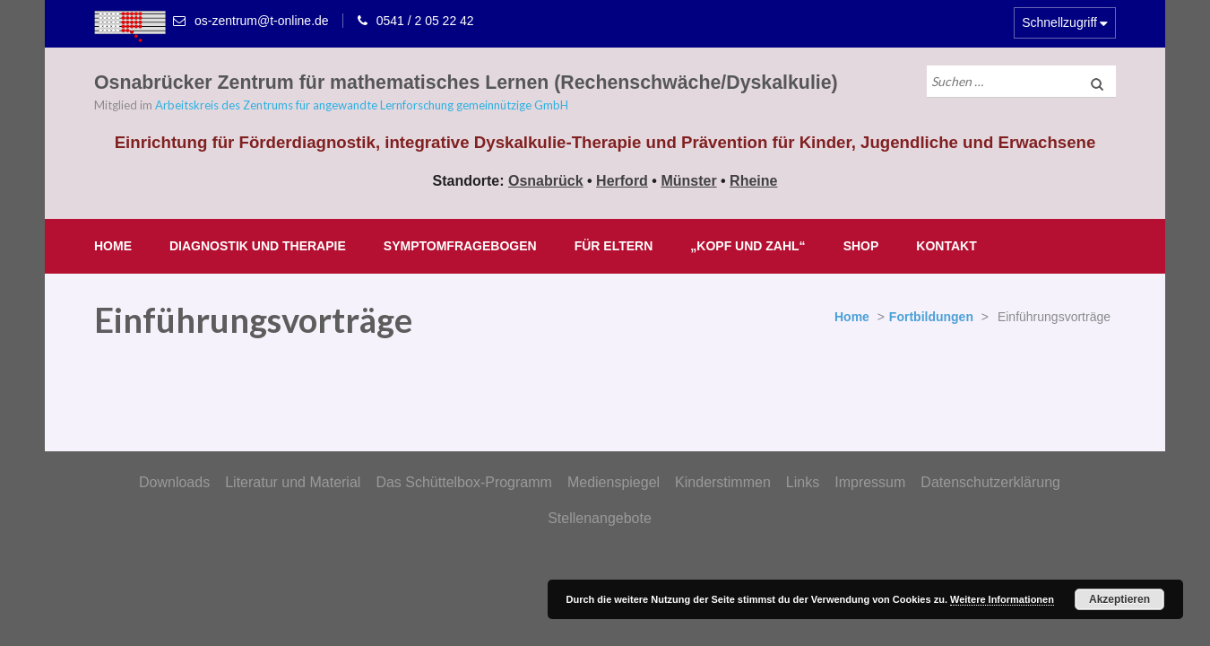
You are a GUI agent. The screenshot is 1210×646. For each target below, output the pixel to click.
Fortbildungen (931, 317)
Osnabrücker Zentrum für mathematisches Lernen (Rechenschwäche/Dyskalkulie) (466, 82)
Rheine (753, 180)
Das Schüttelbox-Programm (464, 482)
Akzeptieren (1119, 599)
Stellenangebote (600, 518)
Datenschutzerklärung (990, 482)
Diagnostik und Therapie (257, 246)
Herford (622, 180)
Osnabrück (545, 180)
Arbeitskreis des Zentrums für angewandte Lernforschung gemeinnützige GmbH (361, 105)
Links (802, 482)
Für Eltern (614, 246)
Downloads (174, 482)
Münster (688, 180)
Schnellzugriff (1059, 22)
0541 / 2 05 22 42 (425, 20)
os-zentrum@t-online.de (261, 20)
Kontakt (946, 246)
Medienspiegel (613, 482)
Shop (861, 246)
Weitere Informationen (1002, 599)
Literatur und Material (292, 482)
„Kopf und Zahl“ (747, 246)
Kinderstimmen (723, 482)
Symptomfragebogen (460, 246)
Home (113, 246)
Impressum (869, 482)
